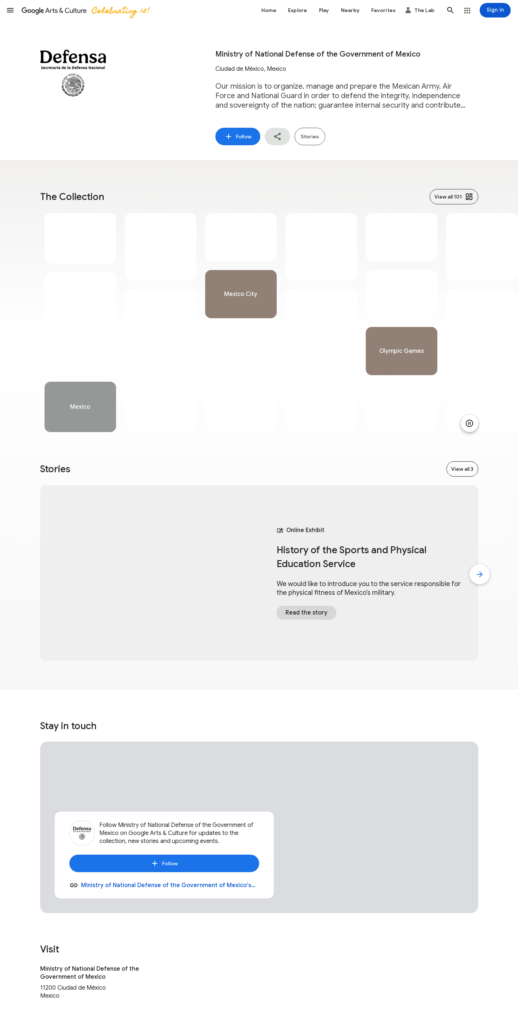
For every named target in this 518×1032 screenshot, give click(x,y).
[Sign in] (495, 10)
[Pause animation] (469, 423)
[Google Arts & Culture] (85, 10)
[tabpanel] (80, 322)
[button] (10, 10)
